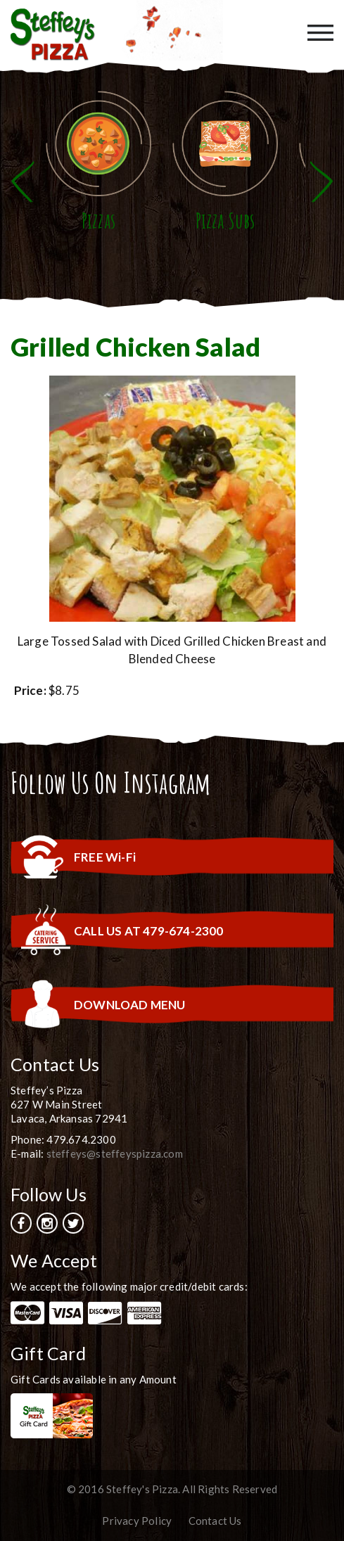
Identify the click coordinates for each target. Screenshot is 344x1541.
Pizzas (98, 220)
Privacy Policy (137, 1520)
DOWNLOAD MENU (130, 1004)
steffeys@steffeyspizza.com (114, 1153)
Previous (22, 181)
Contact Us (215, 1520)
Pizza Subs (225, 220)
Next (321, 181)
